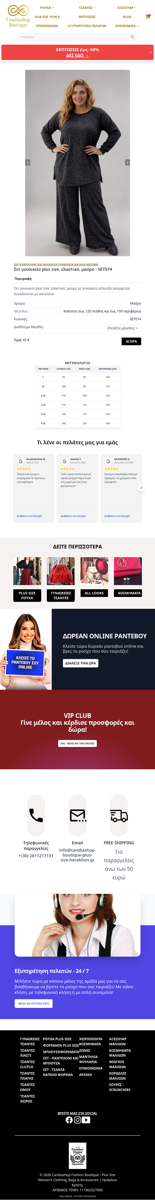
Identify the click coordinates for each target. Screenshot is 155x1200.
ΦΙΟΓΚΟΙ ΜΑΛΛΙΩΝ (117, 1064)
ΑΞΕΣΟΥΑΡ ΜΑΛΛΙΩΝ (117, 1041)
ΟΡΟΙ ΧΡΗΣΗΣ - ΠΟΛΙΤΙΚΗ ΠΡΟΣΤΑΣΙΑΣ (77, 1196)
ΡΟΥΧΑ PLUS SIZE (57, 1039)
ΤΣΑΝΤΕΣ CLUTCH (27, 1064)
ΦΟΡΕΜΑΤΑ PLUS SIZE (61, 1045)
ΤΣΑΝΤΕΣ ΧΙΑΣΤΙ (27, 1053)
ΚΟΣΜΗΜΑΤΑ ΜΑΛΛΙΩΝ (120, 1053)
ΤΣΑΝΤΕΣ (87, 8)
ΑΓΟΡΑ (131, 341)
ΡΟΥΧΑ (47, 8)
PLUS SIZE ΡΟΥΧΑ (27, 595)
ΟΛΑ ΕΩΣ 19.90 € (47, 17)
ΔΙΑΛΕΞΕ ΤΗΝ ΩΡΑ (80, 663)
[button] (148, 17)
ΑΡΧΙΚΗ (85, 1074)
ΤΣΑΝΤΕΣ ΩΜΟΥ (27, 1087)
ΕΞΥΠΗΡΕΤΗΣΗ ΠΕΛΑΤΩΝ (87, 26)
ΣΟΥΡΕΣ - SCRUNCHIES (119, 1087)
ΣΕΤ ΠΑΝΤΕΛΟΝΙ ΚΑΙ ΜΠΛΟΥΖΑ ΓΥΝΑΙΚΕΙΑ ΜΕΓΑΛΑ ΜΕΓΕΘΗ (56, 264)
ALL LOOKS (94, 593)
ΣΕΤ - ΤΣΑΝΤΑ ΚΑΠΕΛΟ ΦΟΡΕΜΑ (58, 1072)
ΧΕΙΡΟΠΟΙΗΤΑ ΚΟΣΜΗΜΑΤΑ (90, 1041)
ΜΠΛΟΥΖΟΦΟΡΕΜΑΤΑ (61, 1051)
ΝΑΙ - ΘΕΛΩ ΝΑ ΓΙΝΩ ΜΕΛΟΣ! (77, 743)
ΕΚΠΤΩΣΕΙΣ (87, 17)
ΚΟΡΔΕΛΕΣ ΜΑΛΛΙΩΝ (117, 1076)
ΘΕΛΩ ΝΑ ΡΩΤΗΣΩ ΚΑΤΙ (33, 1003)
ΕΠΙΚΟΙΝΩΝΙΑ (47, 26)
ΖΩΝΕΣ (84, 1050)
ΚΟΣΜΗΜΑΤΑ (127, 26)
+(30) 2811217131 (36, 855)
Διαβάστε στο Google (29, 516)
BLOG (127, 17)
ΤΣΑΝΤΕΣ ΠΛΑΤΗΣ (27, 1076)
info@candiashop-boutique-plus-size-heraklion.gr (77, 855)
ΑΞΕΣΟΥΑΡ (127, 8)
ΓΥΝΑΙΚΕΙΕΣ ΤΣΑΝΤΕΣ (61, 595)
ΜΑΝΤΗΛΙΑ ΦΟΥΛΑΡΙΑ (88, 1059)
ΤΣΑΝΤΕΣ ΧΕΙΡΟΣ (27, 1099)
